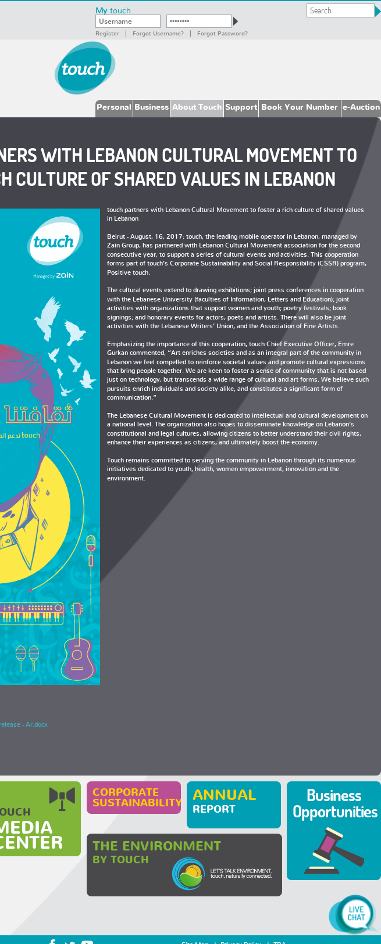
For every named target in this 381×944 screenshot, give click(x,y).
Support (241, 107)
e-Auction (361, 107)
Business (151, 107)
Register (107, 33)
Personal (114, 107)
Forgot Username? (158, 33)
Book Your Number (299, 107)
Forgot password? (222, 33)
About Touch (197, 107)
